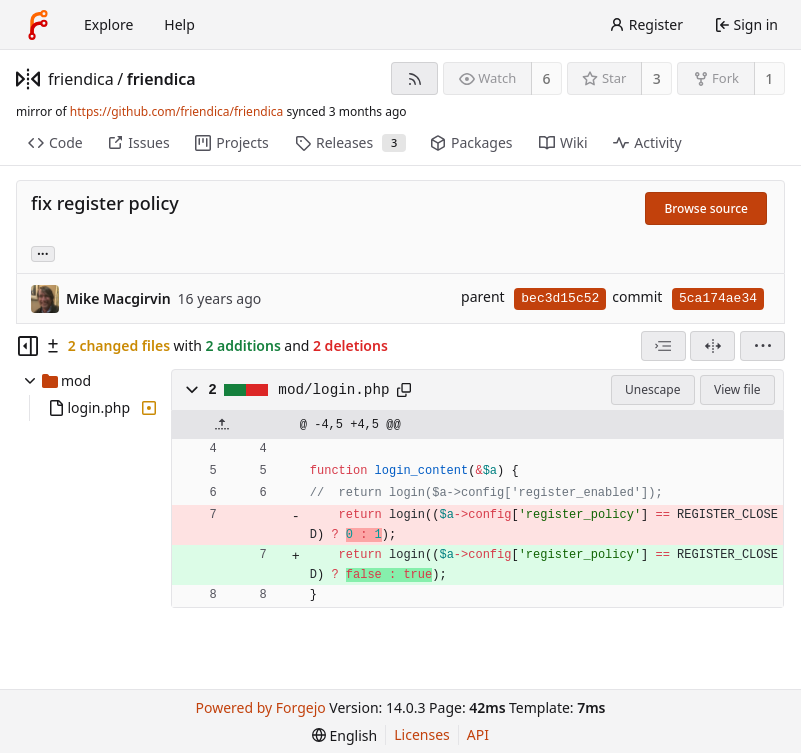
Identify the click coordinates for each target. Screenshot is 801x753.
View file (737, 389)
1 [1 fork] (769, 78)
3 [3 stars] (657, 78)
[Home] (38, 25)
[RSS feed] (414, 78)
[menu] (762, 346)
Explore (108, 24)
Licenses (422, 734)
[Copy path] (404, 390)
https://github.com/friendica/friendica (176, 111)
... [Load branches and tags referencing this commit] (43, 252)
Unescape (652, 389)
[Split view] (712, 346)
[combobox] (663, 346)
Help (179, 24)
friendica (81, 79)
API (478, 734)
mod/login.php (333, 390)
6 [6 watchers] (547, 78)
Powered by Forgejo (261, 707)
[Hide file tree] (28, 346)
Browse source (706, 208)
